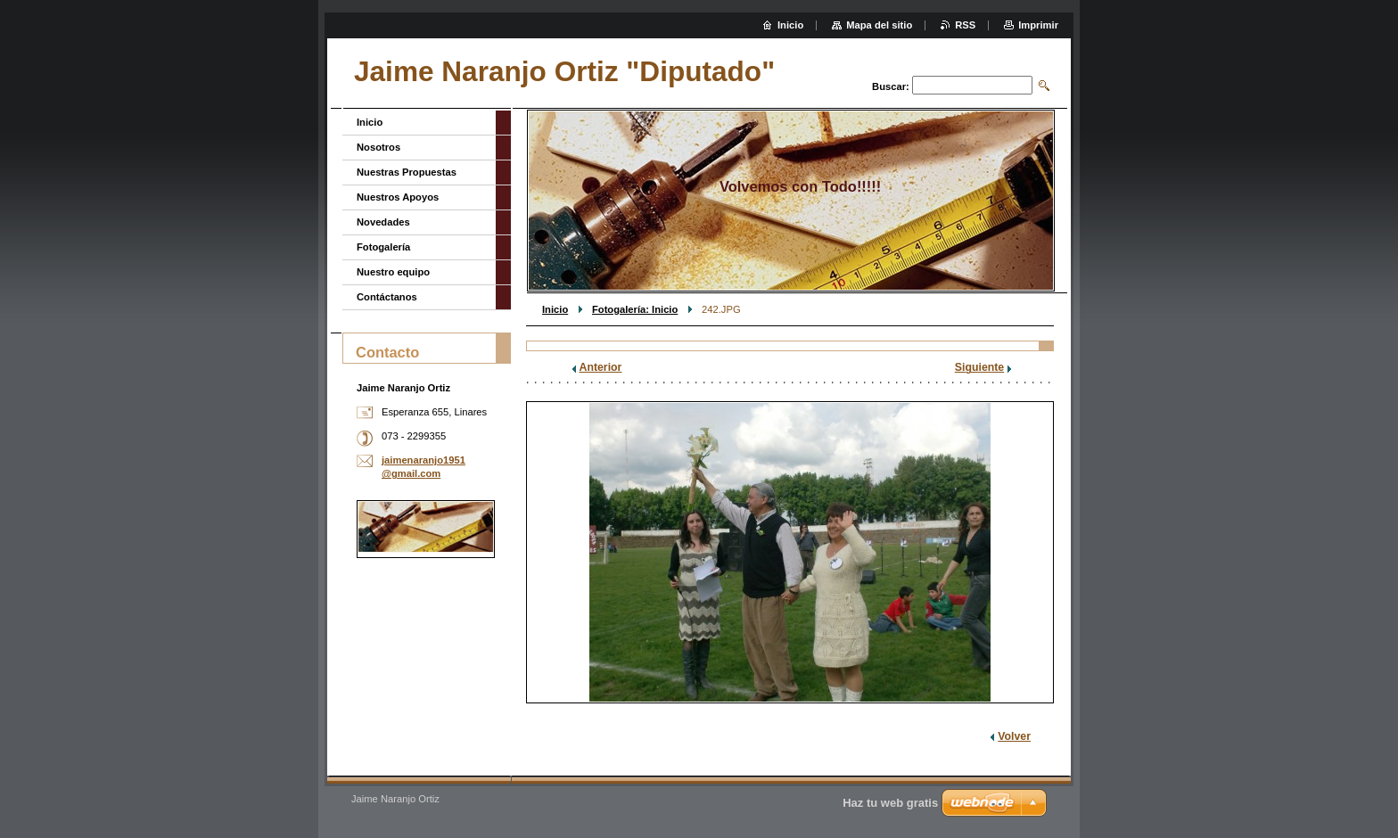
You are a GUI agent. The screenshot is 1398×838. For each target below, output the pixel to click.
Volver (1014, 736)
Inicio (555, 309)
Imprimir (1038, 25)
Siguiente (979, 367)
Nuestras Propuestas (406, 172)
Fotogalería (383, 247)
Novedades (383, 222)
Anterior (601, 367)
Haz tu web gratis (890, 802)
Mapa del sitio (879, 25)
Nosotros (378, 147)
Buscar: (890, 86)
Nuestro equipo (393, 272)
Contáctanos (387, 297)
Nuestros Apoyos (398, 197)
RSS (965, 25)
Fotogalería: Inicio (635, 309)
